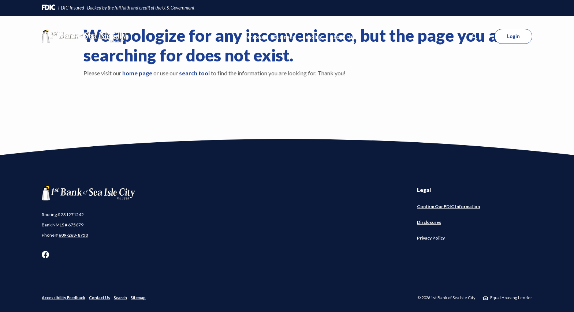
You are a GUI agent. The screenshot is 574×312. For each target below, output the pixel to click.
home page (137, 72)
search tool (194, 72)
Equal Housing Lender (511, 297)
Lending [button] (312, 37)
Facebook (45, 254)
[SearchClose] (475, 36)
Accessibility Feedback (63, 297)
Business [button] (284, 37)
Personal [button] (254, 37)
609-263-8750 (73, 235)
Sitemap (138, 297)
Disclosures (429, 222)
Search (120, 297)
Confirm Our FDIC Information (448, 206)
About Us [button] (341, 37)
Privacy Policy (431, 238)
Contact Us (99, 297)
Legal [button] (424, 190)
